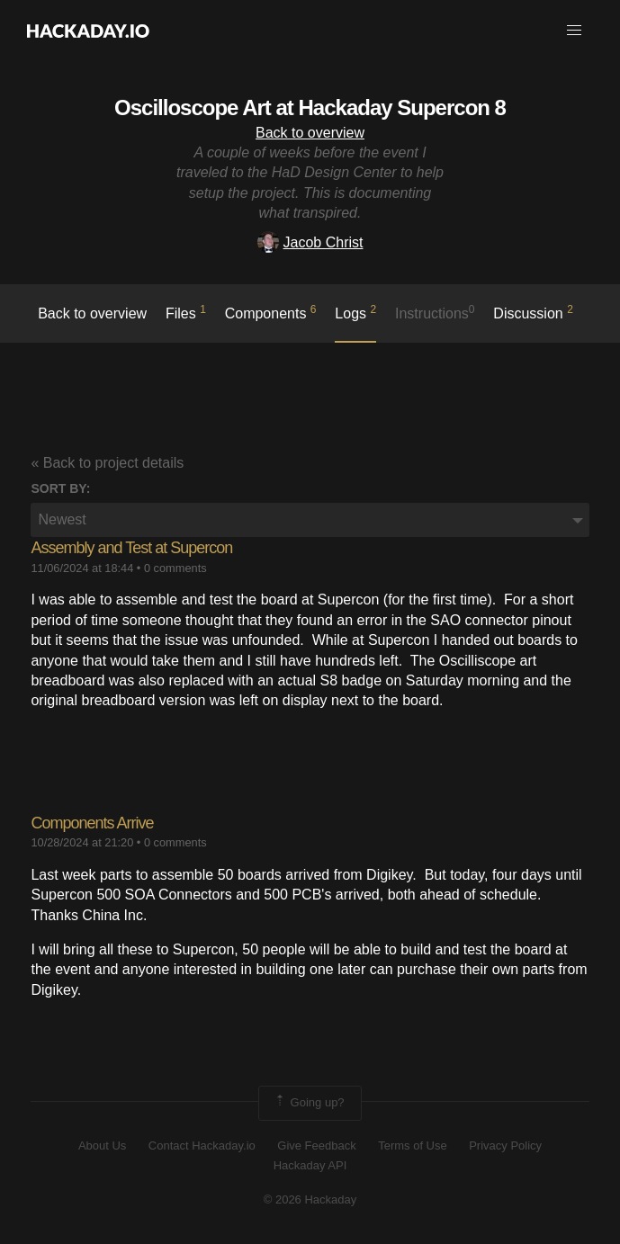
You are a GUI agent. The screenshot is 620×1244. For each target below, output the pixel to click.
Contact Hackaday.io (202, 1145)
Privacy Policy (505, 1145)
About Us (102, 1145)
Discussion (533, 312)
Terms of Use (412, 1145)
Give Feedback (316, 1145)
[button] (574, 30)
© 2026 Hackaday (310, 1199)
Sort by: (60, 488)
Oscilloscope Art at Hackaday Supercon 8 (310, 107)
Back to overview (310, 132)
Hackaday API (310, 1165)
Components (271, 312)
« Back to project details (107, 462)
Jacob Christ (310, 242)
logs (355, 312)
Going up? (309, 1103)
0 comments (175, 568)
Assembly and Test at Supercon (131, 548)
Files (186, 312)
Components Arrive (92, 823)
